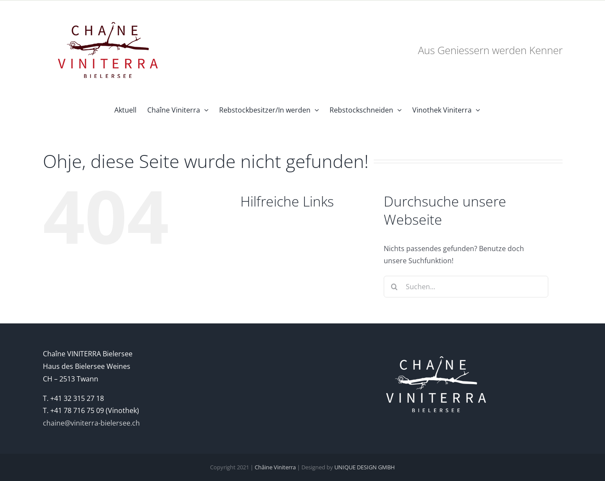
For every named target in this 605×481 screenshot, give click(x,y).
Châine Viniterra (275, 467)
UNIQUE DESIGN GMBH (364, 467)
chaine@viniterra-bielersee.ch (91, 423)
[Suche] (394, 286)
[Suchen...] (466, 286)
